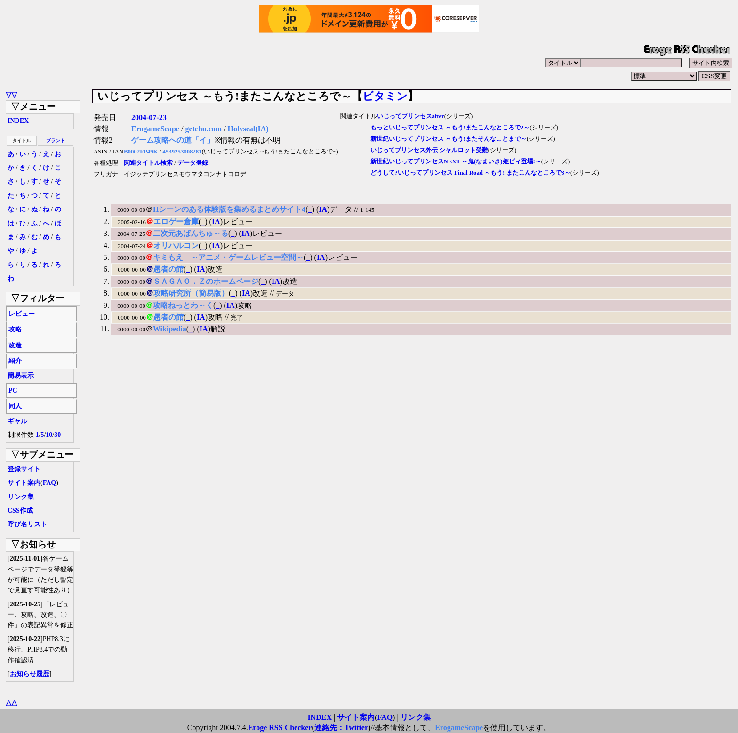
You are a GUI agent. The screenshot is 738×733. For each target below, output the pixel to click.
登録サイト (24, 469)
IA (323, 209)
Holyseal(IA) (248, 129)
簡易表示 (21, 375)
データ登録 (192, 163)
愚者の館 (168, 269)
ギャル (17, 421)
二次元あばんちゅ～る (190, 233)
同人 (15, 406)
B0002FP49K (141, 151)
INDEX (18, 120)
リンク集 (21, 496)
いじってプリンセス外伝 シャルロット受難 (429, 150)
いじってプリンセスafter (410, 116)
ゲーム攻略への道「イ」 (172, 140)
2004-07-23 (149, 117)
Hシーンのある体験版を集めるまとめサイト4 (229, 209)
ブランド (55, 140)
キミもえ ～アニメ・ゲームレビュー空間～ (228, 257)
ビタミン (385, 96)
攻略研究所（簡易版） (191, 293)
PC (12, 390)
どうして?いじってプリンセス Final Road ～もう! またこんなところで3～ (470, 172)
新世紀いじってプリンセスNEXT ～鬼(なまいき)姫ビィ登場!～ (455, 161)
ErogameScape (155, 129)
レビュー (21, 313)
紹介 (15, 360)
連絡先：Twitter (341, 728)
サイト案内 (24, 482)
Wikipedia (169, 329)
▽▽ (11, 94)
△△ (11, 703)
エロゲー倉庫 (176, 221)
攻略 (15, 329)
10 (49, 434)
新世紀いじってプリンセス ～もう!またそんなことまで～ (448, 139)
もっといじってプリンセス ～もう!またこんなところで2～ (450, 127)
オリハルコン (176, 246)
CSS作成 (20, 510)
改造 (15, 345)
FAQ (49, 482)
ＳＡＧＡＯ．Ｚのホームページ (205, 281)
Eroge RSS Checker (280, 728)
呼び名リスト (27, 524)
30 (57, 434)
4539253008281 (181, 151)
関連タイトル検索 (148, 163)
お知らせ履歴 (29, 673)
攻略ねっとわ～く (183, 305)
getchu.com (203, 129)
